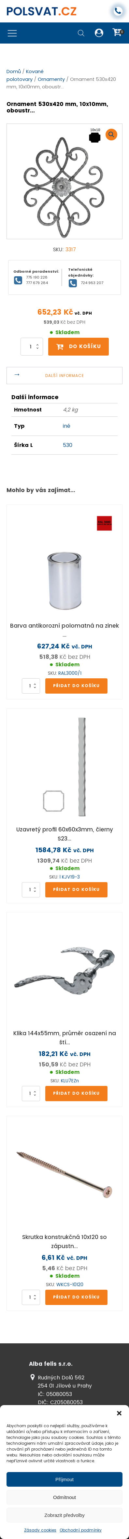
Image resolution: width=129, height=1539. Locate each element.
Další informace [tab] (64, 375)
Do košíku (78, 346)
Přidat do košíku (76, 685)
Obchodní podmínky (81, 1530)
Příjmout (64, 1479)
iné (66, 426)
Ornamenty (51, 79)
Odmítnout (64, 1497)
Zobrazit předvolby (64, 1515)
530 (67, 445)
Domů (14, 71)
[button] (119, 1413)
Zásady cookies (40, 1530)
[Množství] (32, 347)
